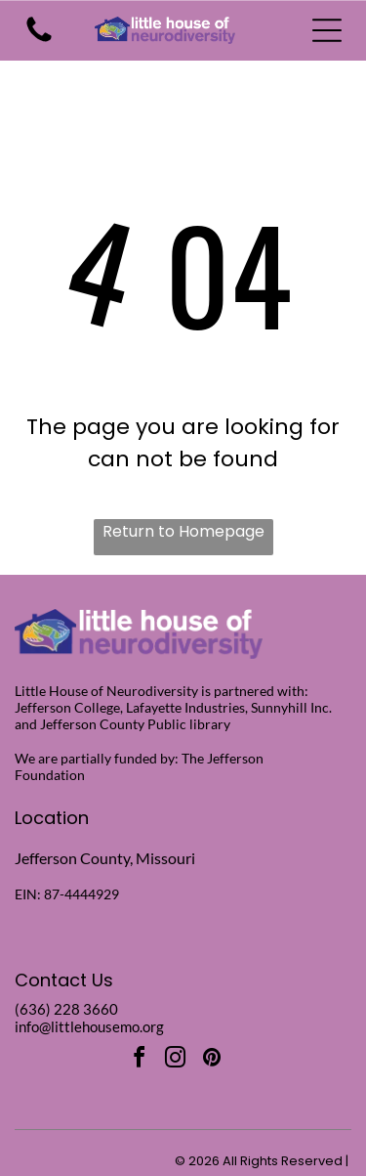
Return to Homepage (183, 531)
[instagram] (175, 1060)
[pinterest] (211, 1060)
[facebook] (139, 1060)
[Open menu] (327, 30)
